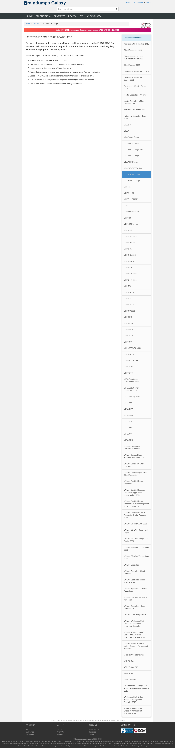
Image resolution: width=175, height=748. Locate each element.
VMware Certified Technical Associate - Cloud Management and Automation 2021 (136, 503)
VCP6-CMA (128, 323)
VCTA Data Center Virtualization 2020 (131, 380)
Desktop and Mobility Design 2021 (135, 87)
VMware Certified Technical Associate (134, 482)
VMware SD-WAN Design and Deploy (136, 531)
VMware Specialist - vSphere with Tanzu (135, 598)
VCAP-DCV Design (131, 143)
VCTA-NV (128, 434)
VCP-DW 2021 (130, 292)
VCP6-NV (128, 342)
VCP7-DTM (128, 373)
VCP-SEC (128, 317)
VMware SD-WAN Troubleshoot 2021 (136, 548)
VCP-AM (127, 218)
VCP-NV (127, 298)
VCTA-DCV (128, 415)
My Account (62, 734)
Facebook (93, 732)
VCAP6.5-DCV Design (133, 168)
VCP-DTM (128, 268)
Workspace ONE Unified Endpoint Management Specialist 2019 (133, 699)
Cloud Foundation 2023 (133, 50)
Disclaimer (30, 734)
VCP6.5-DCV (129, 354)
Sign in (148, 2)
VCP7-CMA (128, 367)
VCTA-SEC (128, 440)
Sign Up (60, 732)
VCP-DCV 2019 (130, 255)
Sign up (140, 2)
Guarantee (59, 16)
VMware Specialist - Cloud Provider (134, 572)
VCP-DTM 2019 (130, 274)
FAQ (81, 16)
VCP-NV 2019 (129, 305)
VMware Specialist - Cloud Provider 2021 (134, 581)
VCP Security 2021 (131, 212)
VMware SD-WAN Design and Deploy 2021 (136, 540)
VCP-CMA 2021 (130, 243)
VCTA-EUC (128, 428)
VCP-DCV (128, 249)
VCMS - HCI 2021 (131, 199)
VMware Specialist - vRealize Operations (135, 590)
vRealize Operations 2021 (134, 655)
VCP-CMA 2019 (130, 236)
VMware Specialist (131, 565)
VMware (36, 24)
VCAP (126, 131)
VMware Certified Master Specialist (134, 465)
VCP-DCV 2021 (130, 261)
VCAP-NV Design (131, 162)
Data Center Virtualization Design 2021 (134, 78)
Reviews (72, 16)
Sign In (60, 729)
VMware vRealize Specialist (135, 615)
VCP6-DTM (128, 336)
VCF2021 (127, 187)
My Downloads (94, 16)
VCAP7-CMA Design (132, 174)
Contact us (130, 2)
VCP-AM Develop (131, 224)
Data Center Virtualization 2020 (136, 71)
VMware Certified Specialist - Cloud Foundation (135, 474)
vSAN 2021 (128, 673)
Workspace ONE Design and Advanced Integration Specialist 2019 (136, 688)
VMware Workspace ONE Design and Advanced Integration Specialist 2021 (134, 634)
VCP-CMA (128, 230)
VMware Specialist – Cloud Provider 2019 (134, 607)
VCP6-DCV (128, 330)
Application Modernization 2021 (136, 44)
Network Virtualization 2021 (135, 110)
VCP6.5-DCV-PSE (131, 361)
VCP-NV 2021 (129, 311)
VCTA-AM (128, 403)
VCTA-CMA (128, 409)
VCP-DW (127, 286)
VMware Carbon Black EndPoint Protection (133, 447)
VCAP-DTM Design (131, 156)
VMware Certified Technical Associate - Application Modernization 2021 (134, 492)
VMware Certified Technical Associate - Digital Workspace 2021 (136, 515)
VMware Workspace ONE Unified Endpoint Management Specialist (136, 646)
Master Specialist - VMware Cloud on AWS (135, 102)
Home (30, 16)
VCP (126, 205)
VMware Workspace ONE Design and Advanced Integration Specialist (134, 623)
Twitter (91, 734)
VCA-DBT (128, 125)
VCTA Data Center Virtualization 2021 (131, 389)
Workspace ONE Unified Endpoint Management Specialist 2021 (133, 710)
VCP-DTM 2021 (130, 280)
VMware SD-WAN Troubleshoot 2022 (136, 557)
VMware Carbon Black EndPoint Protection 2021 (134, 456)
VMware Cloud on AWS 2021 (135, 524)
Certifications (43, 16)
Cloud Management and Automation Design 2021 (133, 57)
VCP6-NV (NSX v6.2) (132, 348)
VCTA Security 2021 (132, 397)
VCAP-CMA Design (131, 137)
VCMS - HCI (129, 193)
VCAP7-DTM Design (132, 181)
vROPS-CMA (129, 661)
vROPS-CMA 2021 (131, 667)
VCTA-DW (128, 421)
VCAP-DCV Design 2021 (134, 150)
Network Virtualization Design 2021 (135, 117)
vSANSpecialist (130, 680)
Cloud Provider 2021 (132, 65)
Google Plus (94, 729)
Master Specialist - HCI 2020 (135, 95)
